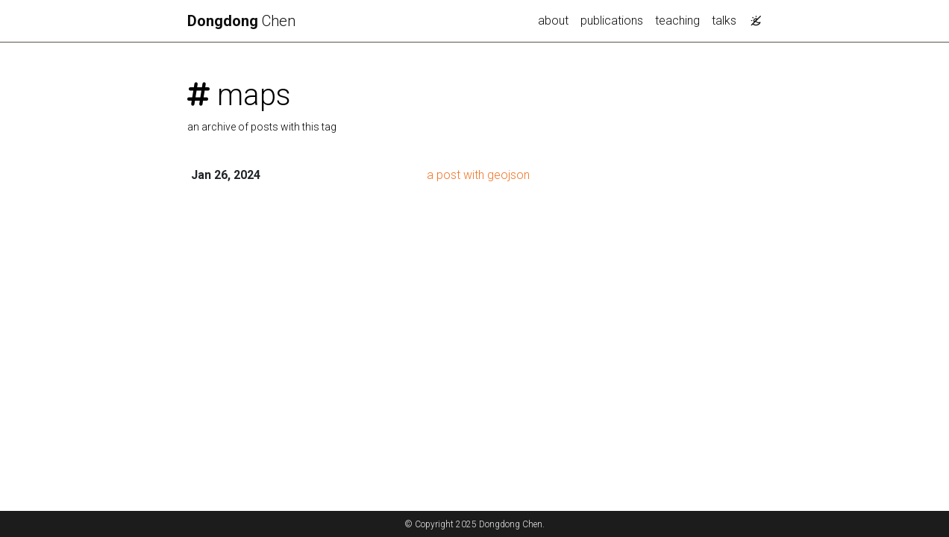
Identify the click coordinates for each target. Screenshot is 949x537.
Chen (241, 21)
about (553, 20)
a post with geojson (478, 175)
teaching (677, 20)
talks (724, 20)
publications (611, 20)
